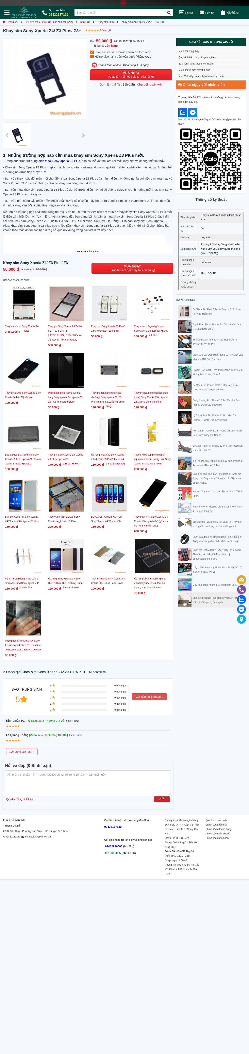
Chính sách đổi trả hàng (218, 829)
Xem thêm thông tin (88, 251)
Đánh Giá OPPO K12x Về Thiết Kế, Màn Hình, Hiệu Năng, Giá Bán (182, 829)
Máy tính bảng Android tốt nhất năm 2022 (215, 585)
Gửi (162, 799)
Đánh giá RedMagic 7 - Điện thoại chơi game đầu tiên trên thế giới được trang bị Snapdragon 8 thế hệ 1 (217, 554)
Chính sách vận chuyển (218, 833)
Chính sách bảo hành (217, 838)
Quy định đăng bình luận (19, 799)
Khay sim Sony (106, 22)
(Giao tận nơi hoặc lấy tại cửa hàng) (131, 74)
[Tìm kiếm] (169, 12)
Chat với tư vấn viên (150, 84)
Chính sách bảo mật (216, 824)
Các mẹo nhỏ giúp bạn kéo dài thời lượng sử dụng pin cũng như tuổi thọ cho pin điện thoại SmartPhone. (217, 478)
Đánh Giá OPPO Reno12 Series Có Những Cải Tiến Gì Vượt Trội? (181, 842)
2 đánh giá (105, 30)
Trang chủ (10, 22)
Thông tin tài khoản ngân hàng (181, 820)
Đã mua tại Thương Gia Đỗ (46, 720)
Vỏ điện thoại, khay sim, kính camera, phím (49, 22)
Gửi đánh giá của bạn (149, 696)
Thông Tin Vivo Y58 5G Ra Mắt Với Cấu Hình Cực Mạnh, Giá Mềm (182, 869)
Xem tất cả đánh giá (21, 751)
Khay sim (85, 22)
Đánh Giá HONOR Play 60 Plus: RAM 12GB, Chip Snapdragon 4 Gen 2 (179, 856)
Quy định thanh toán (216, 820)
